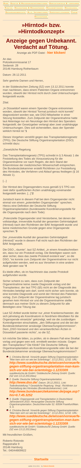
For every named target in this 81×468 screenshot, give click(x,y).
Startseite (41, 459)
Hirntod (9, 8)
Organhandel (71, 8)
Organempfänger (54, 8)
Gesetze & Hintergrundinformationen (28, 3)
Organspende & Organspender (29, 8)
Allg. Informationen (38, 12)
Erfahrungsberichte (16, 12)
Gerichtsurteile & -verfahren (64, 3)
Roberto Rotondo (48, 466)
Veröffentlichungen (59, 12)
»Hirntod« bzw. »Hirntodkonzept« (41, 28)
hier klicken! (56, 52)
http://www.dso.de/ (23, 382)
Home (6, 3)
